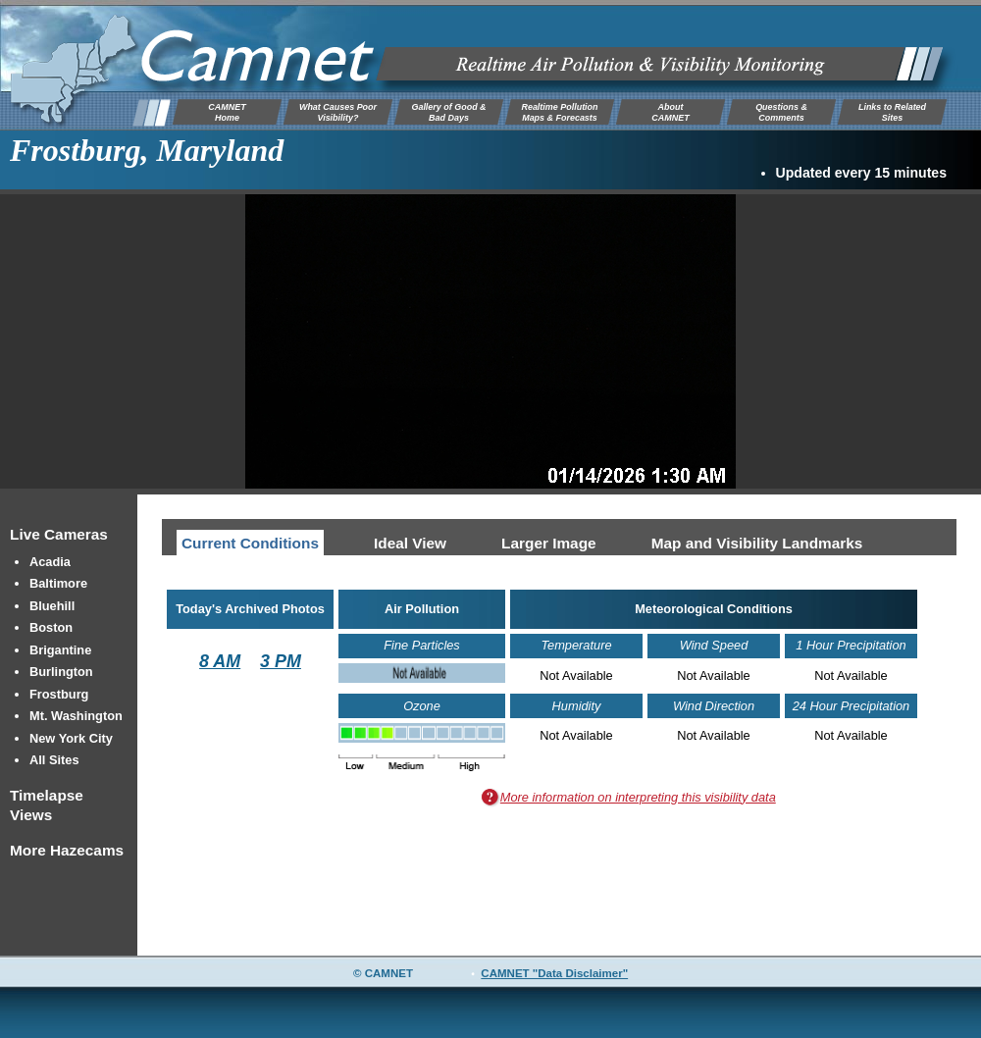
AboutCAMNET (670, 112)
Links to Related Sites (892, 112)
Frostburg (58, 694)
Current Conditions (250, 543)
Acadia (50, 561)
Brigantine (60, 650)
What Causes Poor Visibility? (338, 112)
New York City (71, 738)
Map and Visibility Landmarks (757, 543)
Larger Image (548, 543)
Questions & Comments (781, 112)
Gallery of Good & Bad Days (448, 112)
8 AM (219, 661)
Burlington (61, 671)
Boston (51, 627)
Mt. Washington (76, 715)
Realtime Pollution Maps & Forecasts (559, 112)
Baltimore (58, 583)
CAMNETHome (226, 112)
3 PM (280, 661)
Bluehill (52, 605)
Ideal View (410, 543)
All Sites (54, 760)
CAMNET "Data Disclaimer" (554, 973)
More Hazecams (67, 850)
